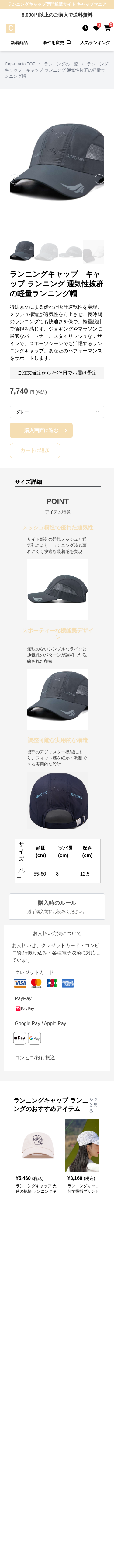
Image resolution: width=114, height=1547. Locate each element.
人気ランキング (95, 42)
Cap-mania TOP (20, 64)
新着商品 (19, 42)
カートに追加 (35, 450)
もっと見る (93, 1104)
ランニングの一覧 (61, 64)
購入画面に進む (46, 430)
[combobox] (57, 412)
